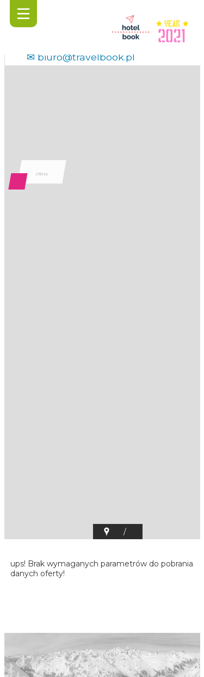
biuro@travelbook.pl (86, 57)
